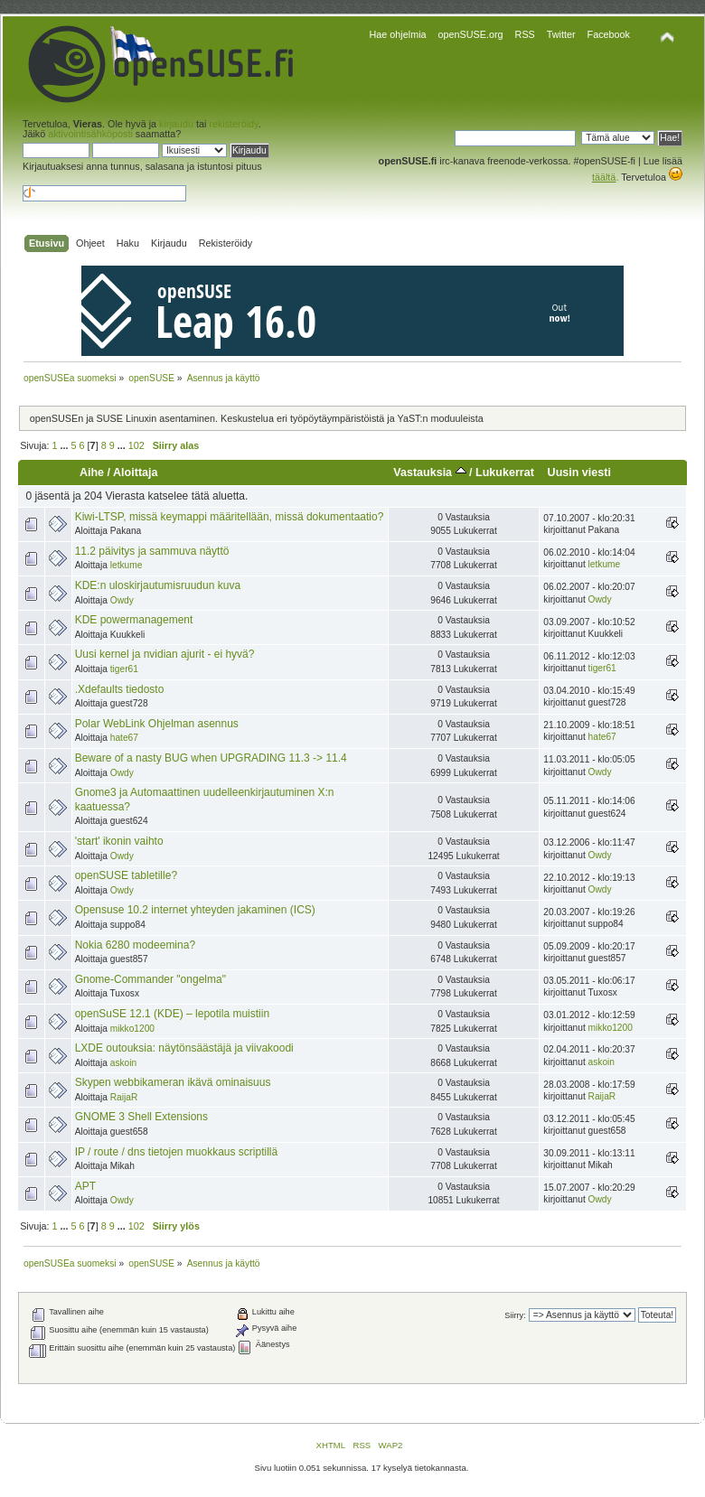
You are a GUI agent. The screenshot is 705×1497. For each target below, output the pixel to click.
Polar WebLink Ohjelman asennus (157, 723)
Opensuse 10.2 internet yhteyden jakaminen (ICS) (195, 909)
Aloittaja (135, 472)
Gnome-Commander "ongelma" (150, 979)
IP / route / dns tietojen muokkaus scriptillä (176, 1152)
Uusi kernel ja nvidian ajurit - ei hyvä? (165, 654)
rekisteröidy (233, 123)
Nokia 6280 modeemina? (135, 945)
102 (136, 445)
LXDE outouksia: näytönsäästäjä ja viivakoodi (184, 1048)
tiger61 (124, 669)
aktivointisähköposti (90, 133)
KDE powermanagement (134, 619)
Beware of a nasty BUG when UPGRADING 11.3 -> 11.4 (211, 758)
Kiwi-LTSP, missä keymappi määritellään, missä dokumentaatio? (229, 516)
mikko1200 (132, 1029)
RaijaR (124, 1097)
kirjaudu (176, 123)
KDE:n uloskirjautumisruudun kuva (157, 585)
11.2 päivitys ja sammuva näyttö (152, 551)
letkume (126, 565)
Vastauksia (429, 472)
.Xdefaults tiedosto (119, 689)
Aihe (92, 472)
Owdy (122, 600)
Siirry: (514, 1315)
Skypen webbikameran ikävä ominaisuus (173, 1082)
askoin (123, 1063)
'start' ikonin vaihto (119, 841)
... (66, 445)
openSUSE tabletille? (126, 875)
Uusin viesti (579, 472)
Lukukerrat (504, 472)
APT (85, 1186)
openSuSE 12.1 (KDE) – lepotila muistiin (172, 1013)
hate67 (124, 738)
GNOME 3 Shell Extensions (141, 1116)
